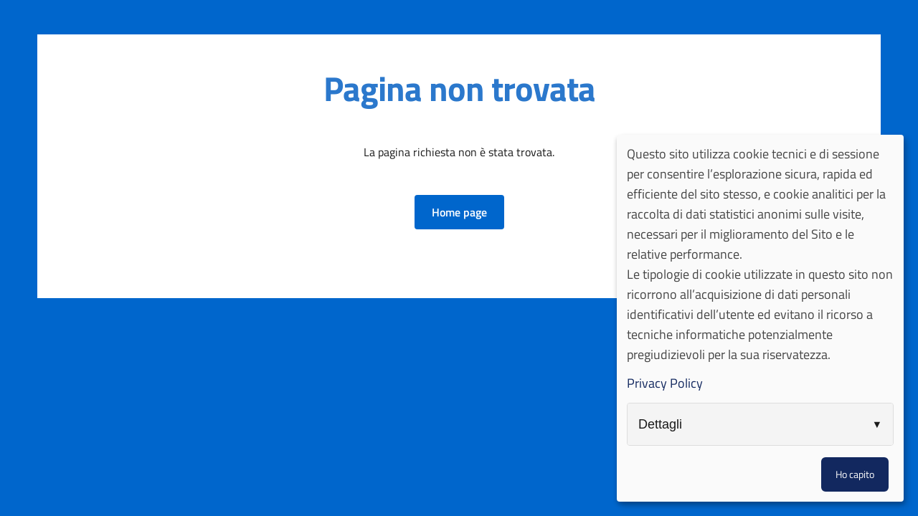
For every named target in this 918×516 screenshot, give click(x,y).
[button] (459, 212)
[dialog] (760, 318)
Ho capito (855, 474)
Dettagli (660, 424)
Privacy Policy (665, 383)
